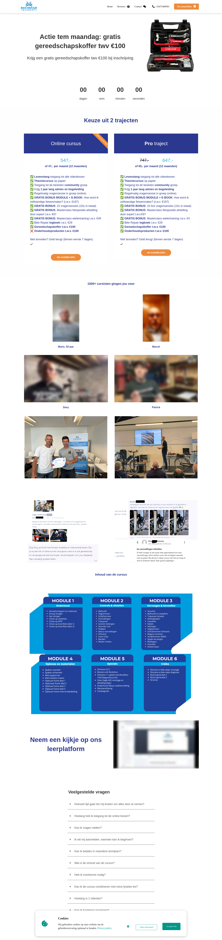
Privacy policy (106, 928)
